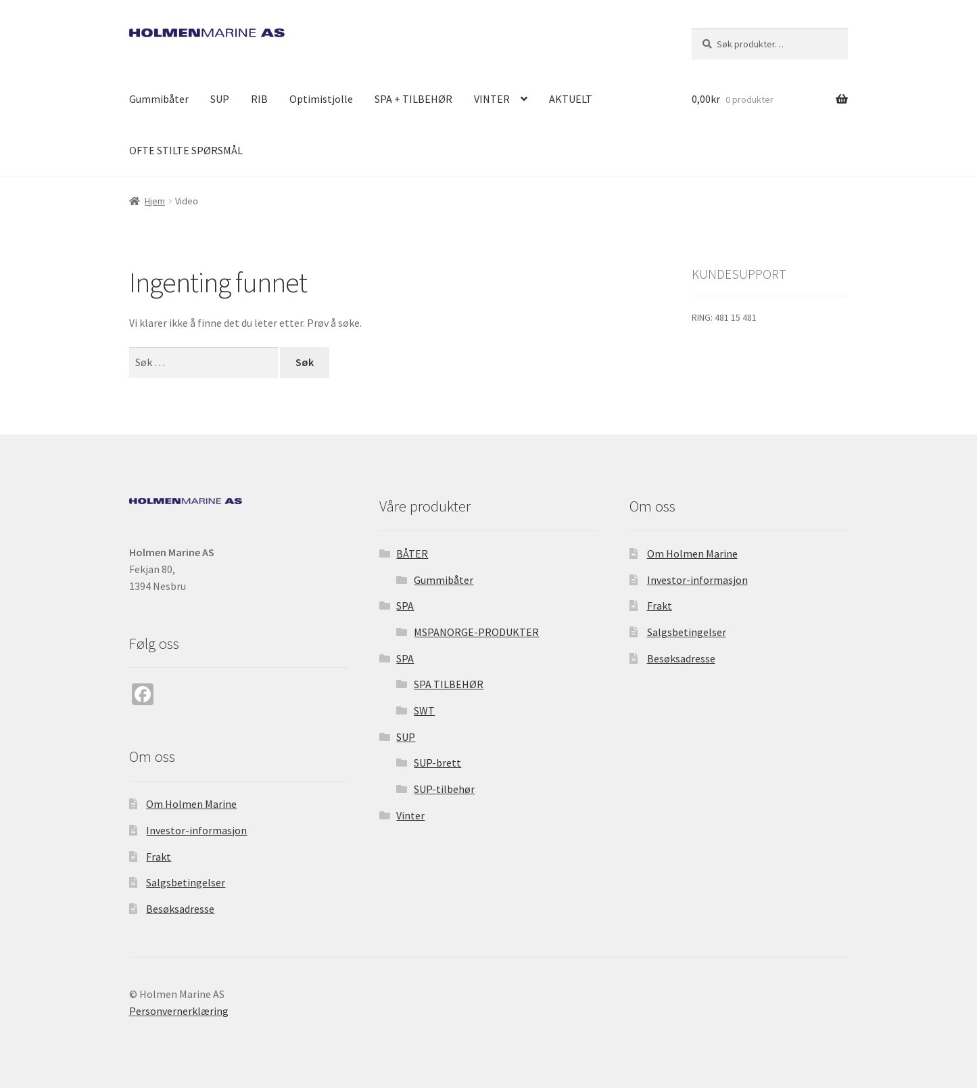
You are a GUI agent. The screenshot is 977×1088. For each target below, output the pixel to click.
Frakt (158, 856)
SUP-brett (437, 762)
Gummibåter (159, 99)
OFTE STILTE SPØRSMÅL (186, 150)
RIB (259, 99)
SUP (219, 99)
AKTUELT (570, 99)
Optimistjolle (321, 99)
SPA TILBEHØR (448, 684)
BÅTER (412, 553)
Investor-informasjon (196, 830)
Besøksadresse (180, 908)
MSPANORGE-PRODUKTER (476, 632)
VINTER (492, 99)
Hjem (155, 201)
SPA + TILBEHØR (413, 99)
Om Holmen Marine (191, 804)
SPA (405, 605)
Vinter (410, 815)
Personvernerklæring (179, 1011)
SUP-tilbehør (444, 789)
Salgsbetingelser (185, 882)
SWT (424, 710)
